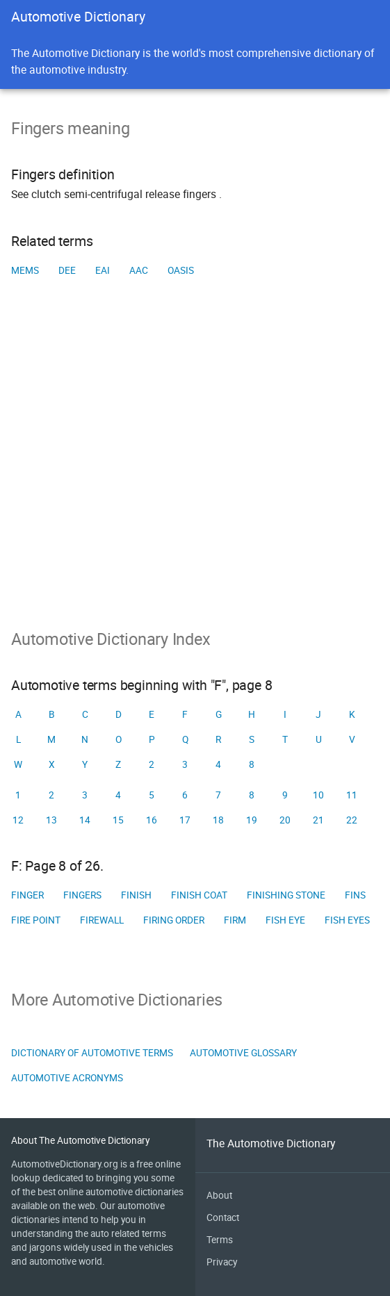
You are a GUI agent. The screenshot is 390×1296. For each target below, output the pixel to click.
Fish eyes (347, 920)
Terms (219, 1239)
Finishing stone (286, 895)
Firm (235, 920)
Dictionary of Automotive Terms (92, 1053)
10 (318, 795)
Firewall (102, 920)
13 (51, 820)
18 (218, 820)
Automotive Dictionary (78, 16)
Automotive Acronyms (67, 1078)
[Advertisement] (195, 474)
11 (351, 795)
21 (318, 820)
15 (118, 820)
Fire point (35, 920)
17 (184, 820)
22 (351, 820)
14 (84, 820)
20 (285, 820)
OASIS (181, 270)
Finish (136, 895)
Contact (222, 1217)
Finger (27, 895)
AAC (138, 270)
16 (151, 820)
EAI (102, 270)
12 (18, 820)
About (219, 1195)
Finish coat (199, 895)
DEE (67, 270)
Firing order (173, 920)
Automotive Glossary (243, 1053)
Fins (355, 895)
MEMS (25, 270)
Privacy (221, 1262)
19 (251, 820)
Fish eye (285, 920)
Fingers (82, 895)
